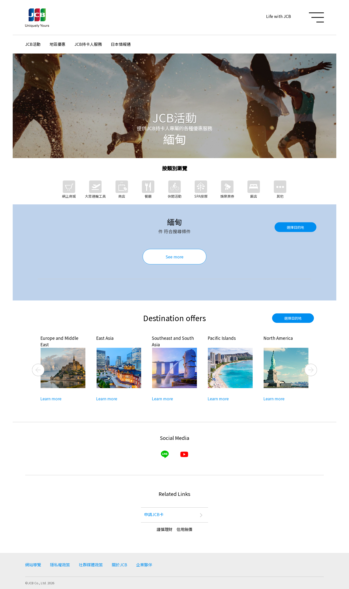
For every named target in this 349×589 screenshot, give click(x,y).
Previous (38, 370)
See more (174, 257)
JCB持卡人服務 (88, 44)
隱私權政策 (60, 565)
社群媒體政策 (91, 565)
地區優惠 (57, 44)
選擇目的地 (295, 227)
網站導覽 (33, 565)
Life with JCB (278, 16)
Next (311, 370)
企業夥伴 (144, 565)
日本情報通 (121, 44)
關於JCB (119, 565)
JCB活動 (33, 44)
